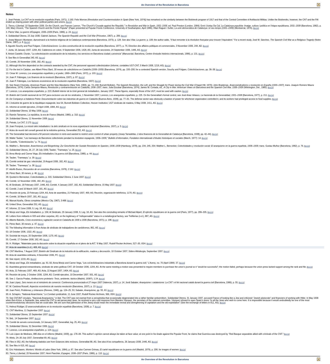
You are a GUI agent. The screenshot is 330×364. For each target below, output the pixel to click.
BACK (69, 22)
